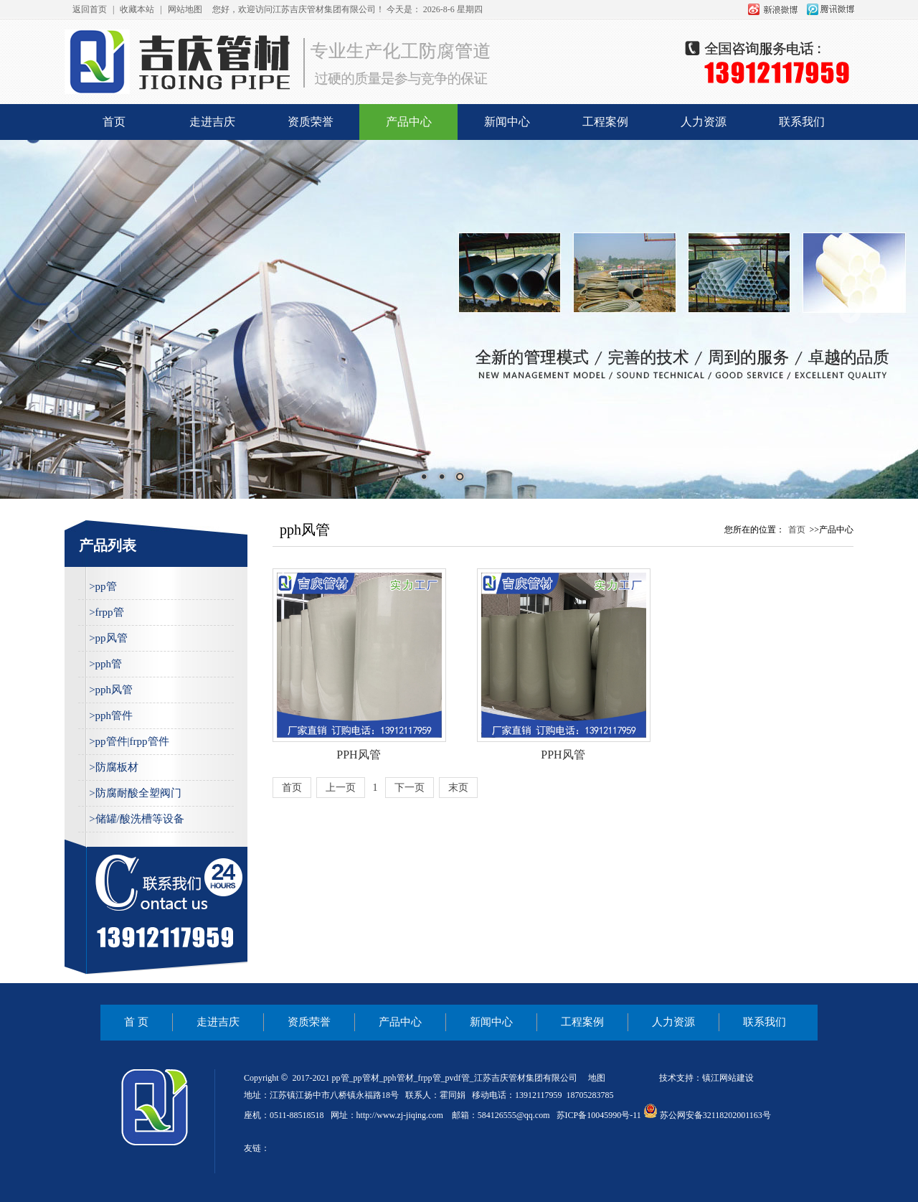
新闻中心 (507, 122)
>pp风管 (108, 638)
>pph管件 (111, 715)
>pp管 (102, 586)
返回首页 (89, 9)
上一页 (341, 787)
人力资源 (704, 122)
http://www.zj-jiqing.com (399, 1115)
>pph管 (105, 664)
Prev (68, 312)
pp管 (340, 1078)
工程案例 (605, 122)
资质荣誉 (310, 122)
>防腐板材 (113, 767)
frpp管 (429, 1078)
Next (850, 312)
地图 (596, 1078)
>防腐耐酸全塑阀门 (135, 793)
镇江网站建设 (728, 1078)
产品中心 (409, 122)
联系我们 (802, 122)
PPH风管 (358, 754)
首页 (114, 122)
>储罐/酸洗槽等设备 (136, 819)
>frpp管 (106, 612)
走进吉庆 (212, 122)
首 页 (136, 1022)
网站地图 (185, 9)
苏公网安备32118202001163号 (707, 1115)
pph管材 (399, 1078)
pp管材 (366, 1078)
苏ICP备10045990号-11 (599, 1115)
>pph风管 (111, 689)
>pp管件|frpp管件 (129, 741)
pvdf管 (457, 1078)
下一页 (409, 787)
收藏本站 (137, 9)
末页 (458, 787)
